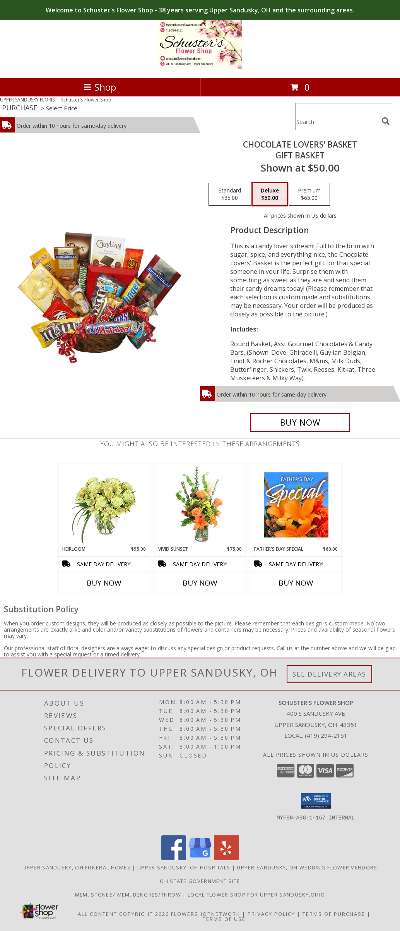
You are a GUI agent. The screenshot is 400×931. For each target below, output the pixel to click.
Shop (100, 87)
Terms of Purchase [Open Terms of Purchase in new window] (334, 913)
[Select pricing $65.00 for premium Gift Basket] (309, 194)
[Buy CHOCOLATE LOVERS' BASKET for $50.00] (300, 422)
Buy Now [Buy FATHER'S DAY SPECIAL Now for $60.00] (296, 583)
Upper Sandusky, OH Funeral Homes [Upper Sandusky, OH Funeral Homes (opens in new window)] (76, 867)
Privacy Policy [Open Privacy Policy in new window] (271, 913)
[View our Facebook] (173, 858)
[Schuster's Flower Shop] (200, 66)
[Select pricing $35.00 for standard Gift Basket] (230, 194)
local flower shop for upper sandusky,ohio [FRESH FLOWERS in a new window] (256, 894)
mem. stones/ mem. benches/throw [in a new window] (129, 894)
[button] (316, 801)
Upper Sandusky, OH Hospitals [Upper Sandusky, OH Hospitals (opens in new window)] (183, 867)
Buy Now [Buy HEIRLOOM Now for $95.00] (104, 583)
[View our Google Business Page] (200, 858)
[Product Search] (337, 121)
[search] (385, 121)
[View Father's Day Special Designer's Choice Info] (296, 505)
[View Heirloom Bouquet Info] (104, 505)
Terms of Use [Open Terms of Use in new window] (224, 919)
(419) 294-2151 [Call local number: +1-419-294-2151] (326, 735)
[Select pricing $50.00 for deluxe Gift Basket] (270, 194)
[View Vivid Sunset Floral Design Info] (200, 505)
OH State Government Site (200, 881)
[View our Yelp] (226, 858)
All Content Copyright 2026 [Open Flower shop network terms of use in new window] (123, 913)
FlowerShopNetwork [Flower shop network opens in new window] (205, 913)
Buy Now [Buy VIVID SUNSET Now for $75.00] (200, 583)
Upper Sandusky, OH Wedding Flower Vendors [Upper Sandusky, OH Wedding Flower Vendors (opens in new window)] (307, 867)
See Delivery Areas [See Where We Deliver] (329, 674)
